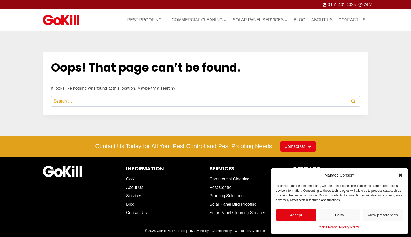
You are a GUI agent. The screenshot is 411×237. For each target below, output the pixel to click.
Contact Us (351, 20)
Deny (339, 215)
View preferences (383, 215)
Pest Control (220, 187)
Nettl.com (259, 231)
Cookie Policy (327, 227)
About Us (322, 20)
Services (134, 196)
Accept (296, 215)
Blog (299, 20)
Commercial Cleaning (229, 179)
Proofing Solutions (226, 196)
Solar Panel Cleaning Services (237, 212)
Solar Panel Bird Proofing (233, 204)
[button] (400, 175)
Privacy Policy (349, 227)
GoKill (131, 179)
